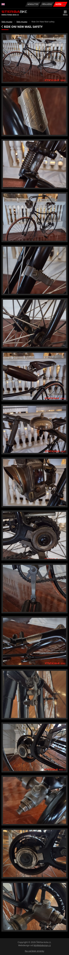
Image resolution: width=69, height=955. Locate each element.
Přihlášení (46, 4)
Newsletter (33, 4)
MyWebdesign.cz (42, 945)
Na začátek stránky (34, 951)
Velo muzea (6, 21)
